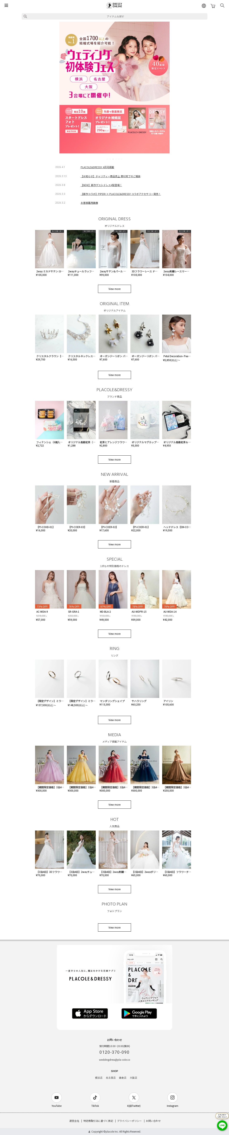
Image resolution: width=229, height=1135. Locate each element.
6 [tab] (122, 159)
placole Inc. (112, 1131)
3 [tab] (113, 159)
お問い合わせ (153, 1120)
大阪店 (133, 1077)
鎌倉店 (122, 1077)
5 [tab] (119, 159)
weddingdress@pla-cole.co (114, 1059)
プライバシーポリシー (129, 1120)
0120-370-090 (114, 1052)
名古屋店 (111, 1077)
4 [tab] (116, 159)
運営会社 (74, 1120)
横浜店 (99, 1077)
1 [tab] (107, 159)
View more (114, 288)
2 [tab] (110, 159)
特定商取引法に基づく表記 (98, 1120)
